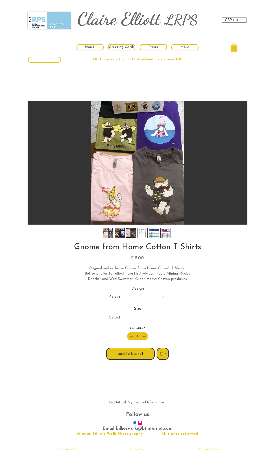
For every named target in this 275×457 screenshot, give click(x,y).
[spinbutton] (137, 336)
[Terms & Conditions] (209, 449)
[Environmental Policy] (67, 449)
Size (137, 309)
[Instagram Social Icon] (140, 423)
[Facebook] (135, 423)
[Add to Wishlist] (163, 354)
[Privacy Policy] (137, 449)
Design (137, 288)
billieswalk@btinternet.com (144, 428)
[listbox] (234, 20)
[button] (234, 20)
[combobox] (137, 297)
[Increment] (144, 336)
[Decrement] (130, 336)
